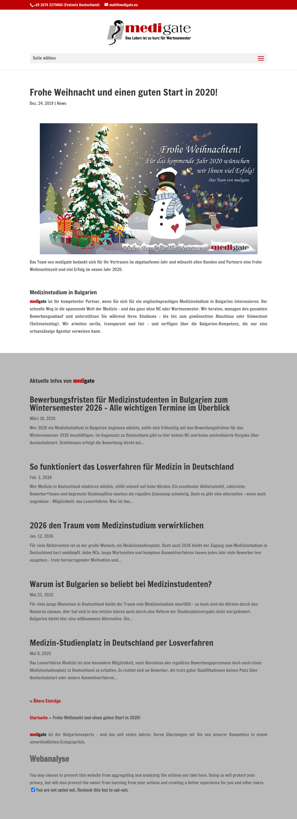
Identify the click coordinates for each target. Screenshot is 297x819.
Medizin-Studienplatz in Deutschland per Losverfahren (122, 643)
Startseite (39, 718)
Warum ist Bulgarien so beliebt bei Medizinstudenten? (121, 584)
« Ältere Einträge (45, 701)
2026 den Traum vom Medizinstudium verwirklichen (117, 525)
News (61, 103)
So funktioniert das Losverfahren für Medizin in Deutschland (132, 467)
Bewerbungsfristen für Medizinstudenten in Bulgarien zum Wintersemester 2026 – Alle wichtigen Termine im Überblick (130, 404)
